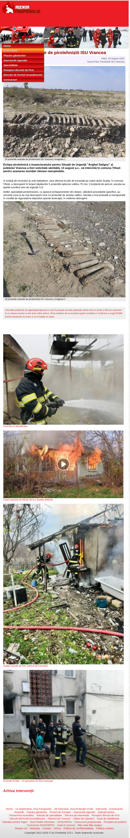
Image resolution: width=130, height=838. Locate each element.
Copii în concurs (66, 825)
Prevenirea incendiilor (21, 815)
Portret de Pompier (60, 812)
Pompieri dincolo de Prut (19, 70)
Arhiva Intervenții (18, 791)
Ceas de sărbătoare (108, 818)
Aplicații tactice (106, 812)
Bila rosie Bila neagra (90, 825)
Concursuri (10, 79)
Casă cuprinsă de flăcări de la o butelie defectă (27, 499)
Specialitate (11, 65)
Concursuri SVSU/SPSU (41, 825)
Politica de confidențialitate (78, 828)
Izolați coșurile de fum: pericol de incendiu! (25, 666)
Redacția (35, 828)
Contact (46, 828)
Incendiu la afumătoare (15, 426)
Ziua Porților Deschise (42, 821)
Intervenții (101, 808)
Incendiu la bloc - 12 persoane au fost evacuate (28, 781)
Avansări (19, 812)
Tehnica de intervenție (76, 815)
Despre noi (21, 828)
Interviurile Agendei (15, 60)
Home (7, 45)
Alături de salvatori (83, 818)
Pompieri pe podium (115, 821)
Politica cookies (105, 828)
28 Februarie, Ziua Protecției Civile (73, 808)
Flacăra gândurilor (15, 55)
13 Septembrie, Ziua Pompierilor (33, 808)
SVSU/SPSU (64, 821)
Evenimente (11, 50)
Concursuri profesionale (87, 821)
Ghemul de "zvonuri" (59, 818)
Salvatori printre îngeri (15, 821)
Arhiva (57, 828)
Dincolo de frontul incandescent (23, 74)
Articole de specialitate (49, 815)
